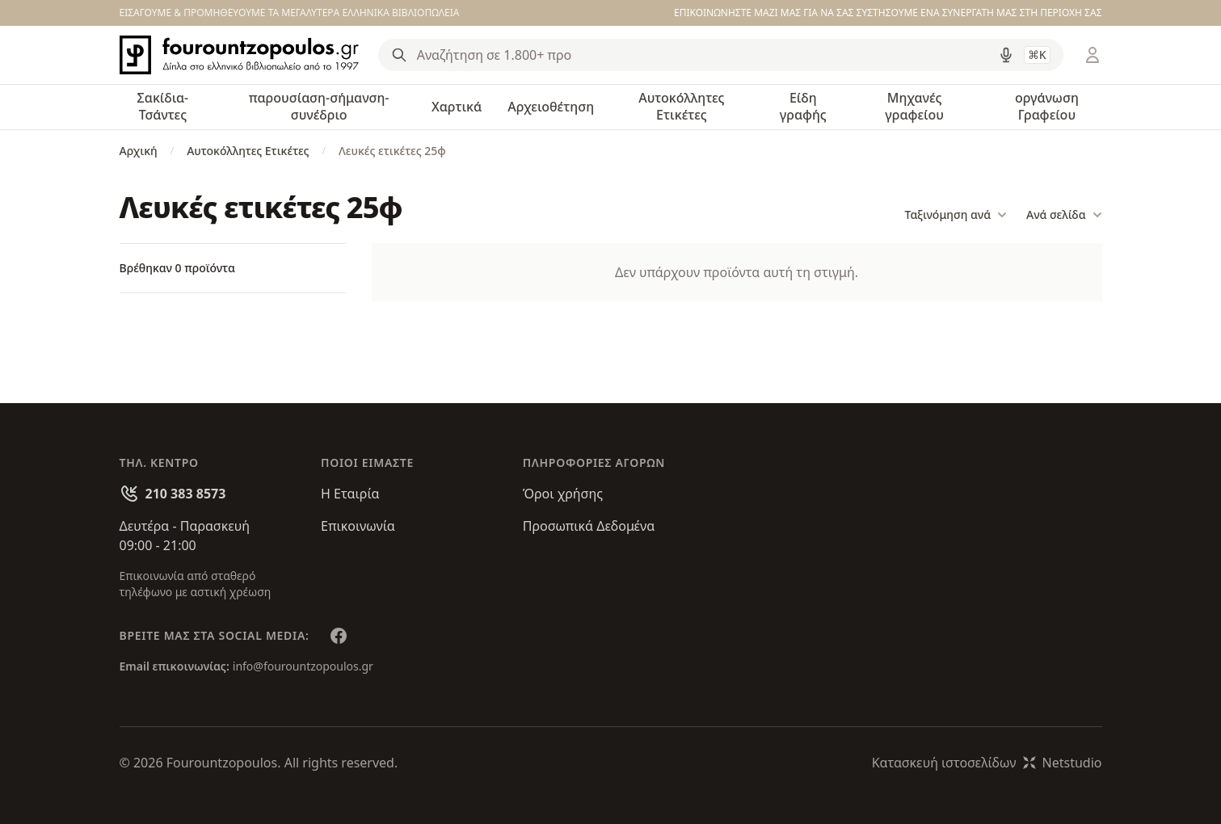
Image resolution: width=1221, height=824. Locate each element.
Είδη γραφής (803, 106)
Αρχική (139, 150)
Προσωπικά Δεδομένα (589, 526)
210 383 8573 (185, 493)
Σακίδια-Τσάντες (163, 106)
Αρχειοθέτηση (550, 107)
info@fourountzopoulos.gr (303, 666)
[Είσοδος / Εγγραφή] (1092, 55)
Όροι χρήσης (563, 493)
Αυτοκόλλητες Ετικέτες (681, 106)
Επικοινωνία (358, 526)
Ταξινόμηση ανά (956, 215)
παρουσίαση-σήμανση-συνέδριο (319, 106)
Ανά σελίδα (1063, 215)
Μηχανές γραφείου (914, 106)
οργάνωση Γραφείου (1047, 106)
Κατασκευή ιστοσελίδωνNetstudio (987, 762)
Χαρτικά (457, 107)
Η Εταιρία (350, 493)
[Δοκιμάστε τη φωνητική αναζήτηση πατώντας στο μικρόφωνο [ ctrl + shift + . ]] (1006, 55)
